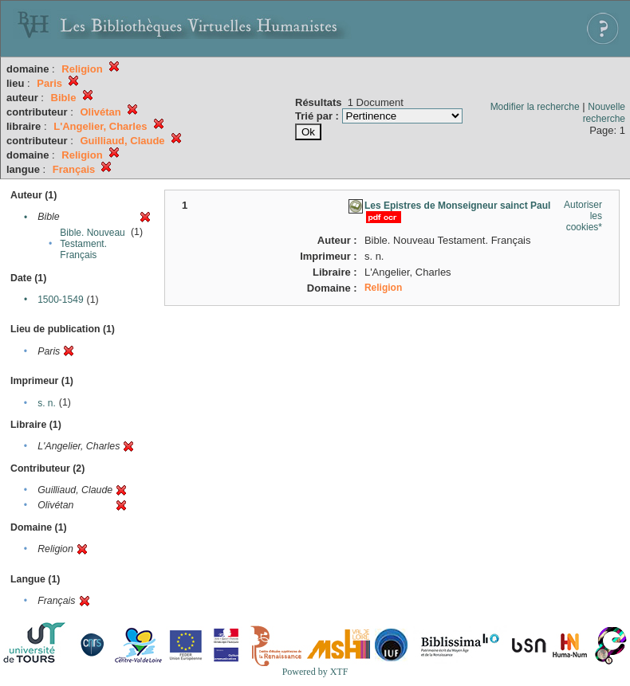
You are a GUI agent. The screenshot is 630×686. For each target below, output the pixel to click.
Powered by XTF (315, 671)
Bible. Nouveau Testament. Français (92, 244)
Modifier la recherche (535, 106)
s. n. (46, 403)
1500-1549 (60, 299)
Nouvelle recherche (604, 112)
